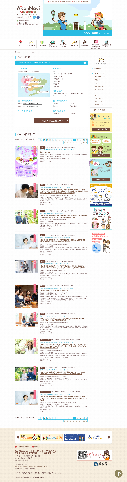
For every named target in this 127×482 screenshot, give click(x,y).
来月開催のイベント (76, 93)
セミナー (56, 74)
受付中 (56, 113)
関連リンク (85, 1)
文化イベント (58, 79)
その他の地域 (34, 71)
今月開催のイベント (60, 93)
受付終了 (73, 113)
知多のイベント (99, 83)
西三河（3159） (38, 86)
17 (59, 140)
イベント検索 (97, 69)
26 (86, 140)
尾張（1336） (29, 77)
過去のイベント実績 (99, 110)
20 (68, 140)
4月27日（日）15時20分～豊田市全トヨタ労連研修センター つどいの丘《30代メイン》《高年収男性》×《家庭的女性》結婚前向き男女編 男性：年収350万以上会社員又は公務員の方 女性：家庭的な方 (64, 191)
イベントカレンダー (99, 74)
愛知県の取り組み (66, 1)
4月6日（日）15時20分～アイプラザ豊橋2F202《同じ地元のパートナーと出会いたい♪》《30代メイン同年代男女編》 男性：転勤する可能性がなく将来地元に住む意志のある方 (63, 346)
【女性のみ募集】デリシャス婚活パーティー (54, 290)
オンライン (57, 84)
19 (65, 140)
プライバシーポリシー (23, 447)
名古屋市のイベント (100, 77)
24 (80, 140)
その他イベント (99, 104)
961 (84, 142)
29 (70, 142)
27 (64, 142)
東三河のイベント (99, 89)
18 (62, 140)
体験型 (69, 74)
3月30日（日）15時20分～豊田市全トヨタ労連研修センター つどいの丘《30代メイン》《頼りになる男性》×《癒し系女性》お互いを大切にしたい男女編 (63, 398)
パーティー (57, 71)
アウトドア (57, 81)
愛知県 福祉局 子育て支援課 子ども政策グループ (31, 466)
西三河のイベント (99, 86)
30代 (72, 103)
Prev (18, 437)
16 (56, 140)
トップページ (20, 52)
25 (83, 140)
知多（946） (26, 87)
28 (67, 142)
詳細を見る (101, 155)
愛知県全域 (22, 71)
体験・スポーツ (59, 76)
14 (50, 140)
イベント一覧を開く (101, 129)
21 (71, 140)
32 (79, 142)
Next (109, 437)
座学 (64, 74)
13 (48, 140)
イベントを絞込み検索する (51, 121)
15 (53, 140)
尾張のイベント (99, 80)
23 (77, 140)
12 (45, 140)
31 (76, 142)
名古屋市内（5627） (34, 82)
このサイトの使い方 (54, 1)
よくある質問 (77, 1)
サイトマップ (38, 447)
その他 (56, 86)
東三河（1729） (43, 92)
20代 (55, 103)
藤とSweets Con (45, 152)
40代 (55, 106)
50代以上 (73, 106)
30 (73, 142)
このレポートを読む (101, 179)
